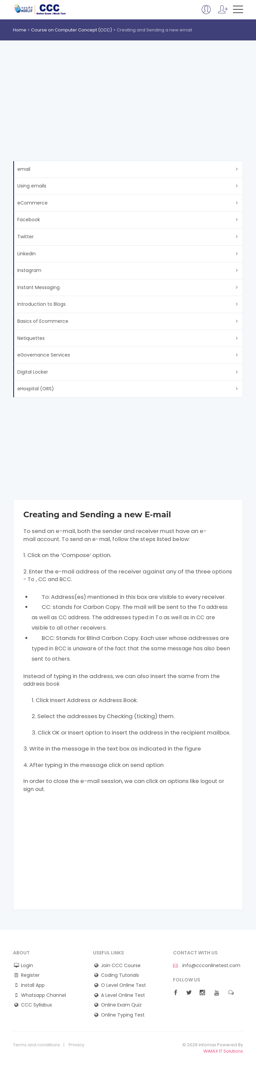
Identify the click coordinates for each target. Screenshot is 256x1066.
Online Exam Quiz (121, 1005)
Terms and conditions (36, 1045)
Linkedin (26, 253)
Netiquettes (31, 338)
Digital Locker (32, 372)
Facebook (28, 219)
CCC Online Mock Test (40, 9)
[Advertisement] (128, 110)
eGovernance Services (43, 355)
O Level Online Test (123, 985)
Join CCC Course (121, 965)
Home (19, 30)
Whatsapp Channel (43, 995)
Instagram (29, 270)
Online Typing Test (123, 1015)
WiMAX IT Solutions (223, 1051)
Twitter (25, 236)
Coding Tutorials (120, 975)
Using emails (31, 185)
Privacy (76, 1045)
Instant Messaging (38, 287)
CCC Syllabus (36, 1005)
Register (30, 975)
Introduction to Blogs (41, 304)
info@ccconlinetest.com (206, 965)
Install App (33, 985)
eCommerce (32, 202)
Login (27, 965)
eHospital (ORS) (35, 388)
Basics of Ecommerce (42, 321)
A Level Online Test (123, 995)
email (23, 169)
